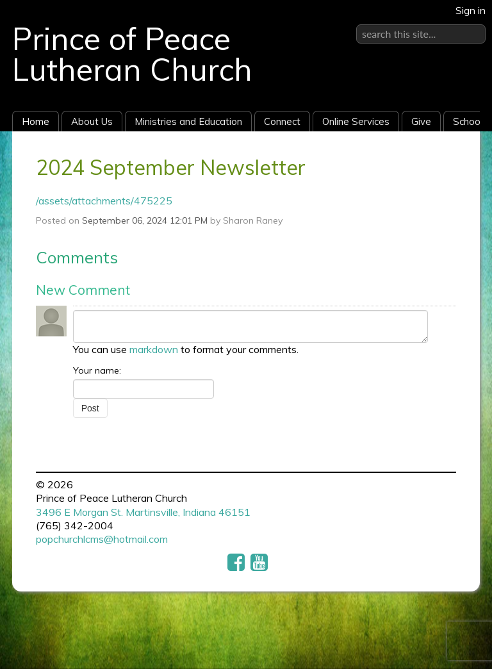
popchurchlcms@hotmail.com (102, 539)
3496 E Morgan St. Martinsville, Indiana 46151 (143, 512)
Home (35, 121)
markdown (153, 349)
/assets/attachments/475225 (104, 200)
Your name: (97, 370)
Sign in (470, 10)
